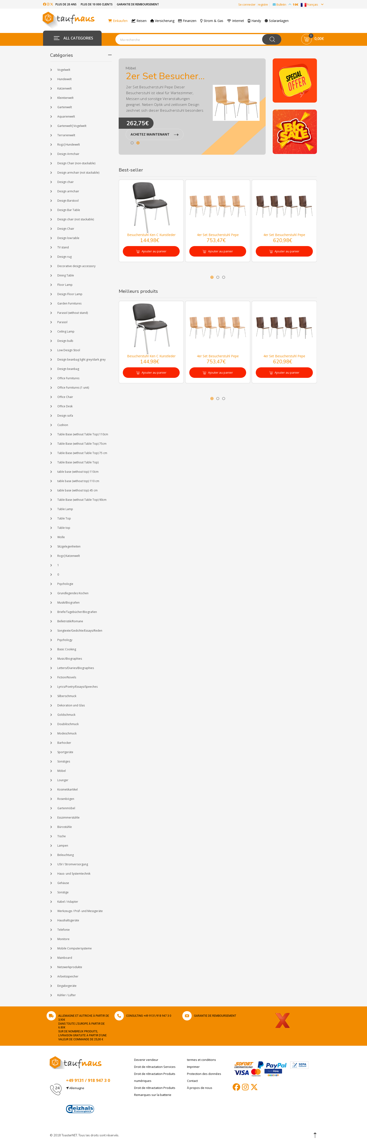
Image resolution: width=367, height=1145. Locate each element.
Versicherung (165, 20)
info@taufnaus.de (87, 1099)
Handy (256, 20)
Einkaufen (119, 20)
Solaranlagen (279, 20)
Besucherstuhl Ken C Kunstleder (151, 235)
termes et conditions (201, 1060)
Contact (192, 1081)
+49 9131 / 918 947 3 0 (88, 1080)
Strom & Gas (214, 20)
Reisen (141, 20)
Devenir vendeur (146, 1060)
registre (263, 4)
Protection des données (204, 1074)
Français (312, 4)
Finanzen (189, 20)
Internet (237, 20)
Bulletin (284, 4)
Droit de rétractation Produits (154, 1088)
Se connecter (247, 4)
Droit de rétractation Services (155, 1067)
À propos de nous (199, 1088)
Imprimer (193, 1067)
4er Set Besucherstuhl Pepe (218, 235)
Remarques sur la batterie (152, 1095)
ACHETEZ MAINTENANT (155, 134)
